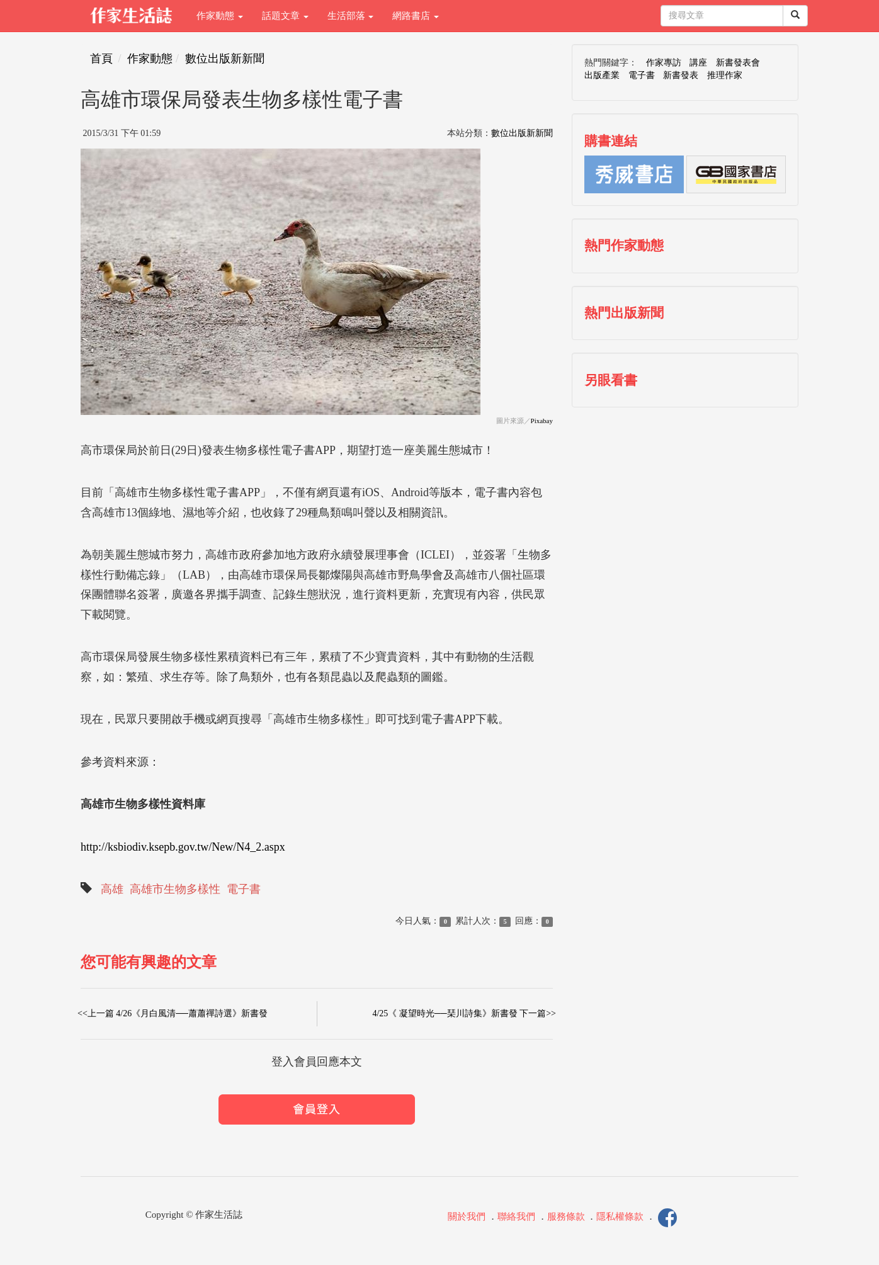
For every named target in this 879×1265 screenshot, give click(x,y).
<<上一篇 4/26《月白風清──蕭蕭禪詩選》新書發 (172, 1013)
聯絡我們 (516, 1217)
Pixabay (542, 420)
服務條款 (566, 1217)
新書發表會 (738, 62)
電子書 (244, 889)
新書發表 (680, 75)
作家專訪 (663, 62)
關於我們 (466, 1217)
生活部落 (350, 16)
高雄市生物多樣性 (175, 889)
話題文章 (285, 16)
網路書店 (415, 16)
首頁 (101, 58)
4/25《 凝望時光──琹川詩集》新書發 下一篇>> (464, 1013)
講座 (698, 62)
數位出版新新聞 (224, 58)
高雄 (112, 889)
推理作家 (724, 75)
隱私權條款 (620, 1217)
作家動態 (219, 16)
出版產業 (602, 75)
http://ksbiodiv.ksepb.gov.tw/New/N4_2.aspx (183, 847)
